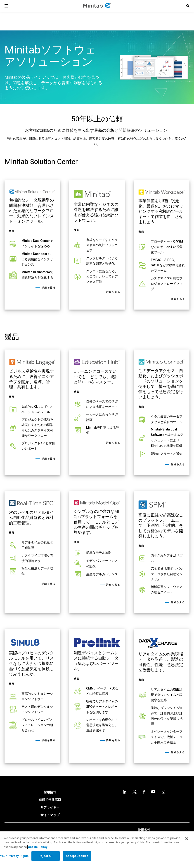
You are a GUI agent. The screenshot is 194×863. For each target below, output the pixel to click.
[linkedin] (124, 792)
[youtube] (153, 791)
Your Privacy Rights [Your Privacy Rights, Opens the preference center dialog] (14, 856)
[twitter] (134, 792)
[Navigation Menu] (6, 5)
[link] (32, 245)
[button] (187, 5)
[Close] (187, 839)
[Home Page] (97, 6)
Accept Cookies (77, 856)
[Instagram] (163, 792)
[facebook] (144, 792)
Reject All (45, 856)
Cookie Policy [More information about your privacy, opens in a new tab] (37, 847)
